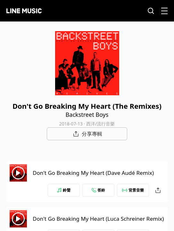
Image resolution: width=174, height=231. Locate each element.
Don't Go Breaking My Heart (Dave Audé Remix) (93, 172)
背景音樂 (133, 190)
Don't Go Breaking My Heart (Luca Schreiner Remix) (98, 218)
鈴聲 (63, 190)
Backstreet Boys (87, 114)
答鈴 (98, 190)
